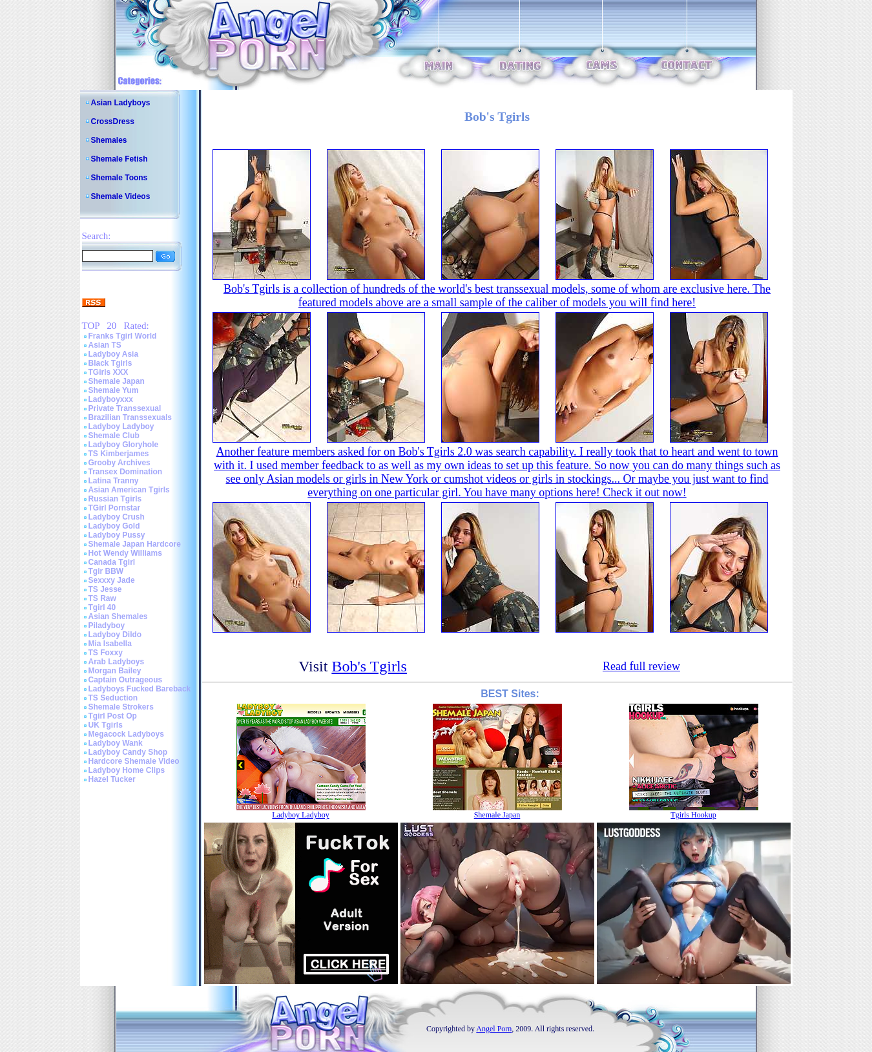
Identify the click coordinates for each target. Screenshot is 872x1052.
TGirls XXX (108, 372)
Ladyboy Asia (113, 354)
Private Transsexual (124, 408)
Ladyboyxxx (110, 399)
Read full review (641, 666)
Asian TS (104, 345)
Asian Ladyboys (121, 102)
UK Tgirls (105, 725)
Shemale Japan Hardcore (134, 544)
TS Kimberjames (118, 453)
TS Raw (102, 598)
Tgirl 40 (102, 607)
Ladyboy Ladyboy (121, 426)
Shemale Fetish (119, 158)
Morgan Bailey (114, 670)
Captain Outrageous (125, 679)
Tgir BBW (106, 571)
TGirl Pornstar (114, 507)
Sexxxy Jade (111, 580)
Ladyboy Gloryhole (123, 444)
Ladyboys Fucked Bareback (139, 688)
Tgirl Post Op (112, 716)
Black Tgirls (110, 363)
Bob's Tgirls (369, 666)
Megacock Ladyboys (126, 734)
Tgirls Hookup (693, 814)
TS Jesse (105, 589)
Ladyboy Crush (116, 516)
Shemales (109, 140)
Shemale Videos (121, 196)
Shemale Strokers (121, 706)
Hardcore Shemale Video (134, 761)
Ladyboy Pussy (116, 535)
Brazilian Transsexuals (130, 417)
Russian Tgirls (115, 498)
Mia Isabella (110, 643)
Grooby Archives (119, 462)
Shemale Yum (113, 390)
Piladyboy (106, 625)
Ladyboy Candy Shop (128, 752)
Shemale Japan (116, 381)
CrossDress (112, 121)
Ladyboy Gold (114, 526)
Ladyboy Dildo (115, 634)
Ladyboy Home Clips (126, 770)
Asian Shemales (118, 616)
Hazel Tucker (112, 779)
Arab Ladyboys (116, 661)
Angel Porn (494, 1028)
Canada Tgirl (112, 562)
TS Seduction (113, 697)
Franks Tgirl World (122, 336)
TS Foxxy (105, 652)
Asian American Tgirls (129, 489)
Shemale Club (114, 435)
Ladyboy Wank (115, 743)
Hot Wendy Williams (125, 553)
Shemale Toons (119, 177)
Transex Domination (125, 471)
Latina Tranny (113, 480)
